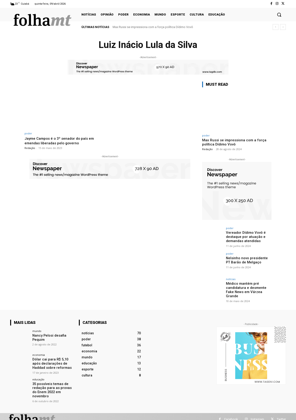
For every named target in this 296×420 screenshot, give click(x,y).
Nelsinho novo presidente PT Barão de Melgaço (248, 260)
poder (28, 133)
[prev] (275, 27)
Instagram (257, 413)
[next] (283, 27)
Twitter (281, 413)
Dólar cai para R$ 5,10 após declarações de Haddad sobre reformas (53, 361)
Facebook (231, 413)
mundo (36, 329)
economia (38, 353)
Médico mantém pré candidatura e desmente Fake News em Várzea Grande (248, 287)
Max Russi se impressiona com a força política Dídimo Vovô (153, 27)
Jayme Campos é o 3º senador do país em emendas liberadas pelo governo (62, 140)
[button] (279, 14)
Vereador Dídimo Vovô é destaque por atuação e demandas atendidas (244, 236)
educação (38, 377)
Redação (30, 148)
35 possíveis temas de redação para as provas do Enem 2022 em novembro (53, 385)
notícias (230, 279)
